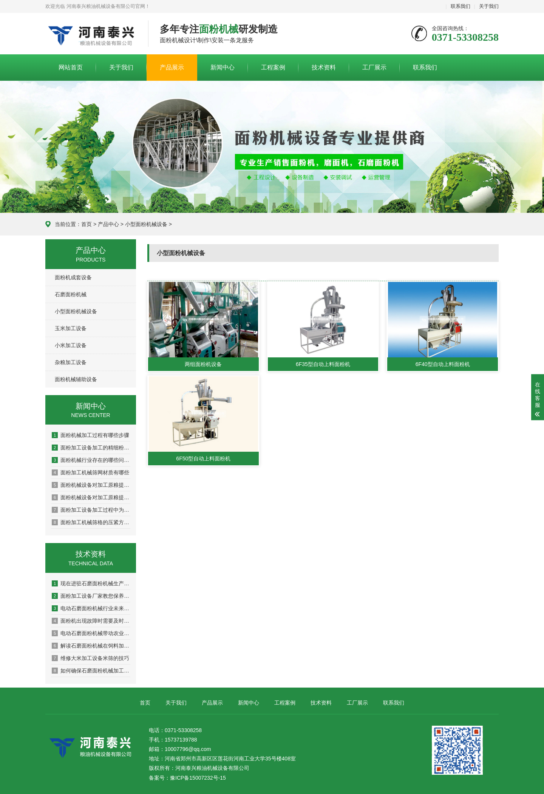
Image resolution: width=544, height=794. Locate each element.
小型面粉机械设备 (146, 224)
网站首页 (71, 67)
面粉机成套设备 (73, 277)
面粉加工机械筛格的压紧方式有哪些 (91, 522)
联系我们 (460, 6)
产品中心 (108, 224)
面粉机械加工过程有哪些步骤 (90, 435)
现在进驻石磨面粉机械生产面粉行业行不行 (91, 583)
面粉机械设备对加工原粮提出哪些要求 (91, 485)
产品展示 (172, 67)
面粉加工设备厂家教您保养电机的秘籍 (91, 596)
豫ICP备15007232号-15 (198, 778)
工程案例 (273, 67)
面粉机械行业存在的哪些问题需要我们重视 (91, 460)
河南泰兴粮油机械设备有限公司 (91, 33)
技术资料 (324, 67)
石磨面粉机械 (71, 294)
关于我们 (489, 6)
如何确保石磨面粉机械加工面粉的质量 (91, 671)
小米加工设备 (71, 345)
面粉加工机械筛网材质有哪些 (90, 472)
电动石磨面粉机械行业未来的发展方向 (91, 608)
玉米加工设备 (71, 328)
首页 (86, 224)
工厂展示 (374, 67)
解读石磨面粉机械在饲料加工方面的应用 (91, 646)
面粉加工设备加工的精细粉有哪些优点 (91, 448)
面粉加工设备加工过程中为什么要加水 (91, 510)
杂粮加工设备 (71, 362)
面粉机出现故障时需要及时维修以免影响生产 (91, 621)
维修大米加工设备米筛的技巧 (90, 658)
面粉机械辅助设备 (76, 379)
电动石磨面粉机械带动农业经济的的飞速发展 (91, 633)
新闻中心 (222, 67)
